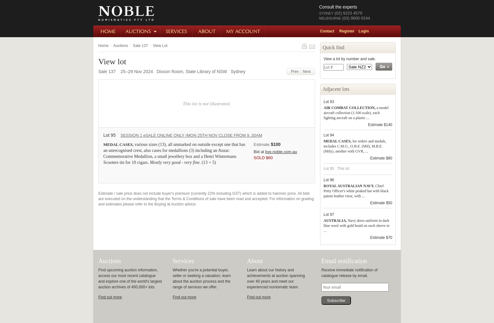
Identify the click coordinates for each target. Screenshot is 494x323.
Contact (327, 31)
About (207, 31)
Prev (294, 71)
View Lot (160, 45)
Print (304, 46)
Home (107, 31)
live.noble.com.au (281, 151)
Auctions (141, 31)
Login (364, 31)
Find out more (110, 297)
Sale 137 (140, 45)
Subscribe (336, 300)
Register (346, 31)
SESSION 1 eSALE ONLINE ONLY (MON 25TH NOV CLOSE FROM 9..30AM (191, 135)
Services (177, 31)
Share (312, 46)
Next (308, 71)
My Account (243, 31)
